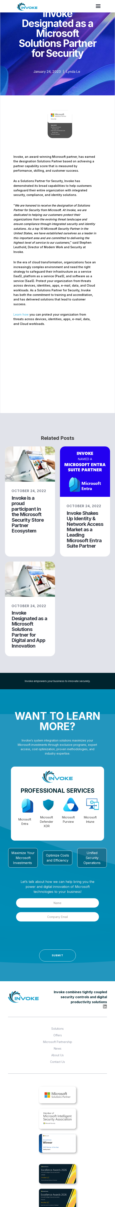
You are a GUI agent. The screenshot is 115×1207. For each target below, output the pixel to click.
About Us (57, 1055)
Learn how (21, 314)
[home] (27, 7)
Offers (57, 1035)
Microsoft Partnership (57, 1042)
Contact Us (57, 1062)
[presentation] (37, 937)
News (57, 1048)
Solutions (57, 1028)
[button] (98, 6)
